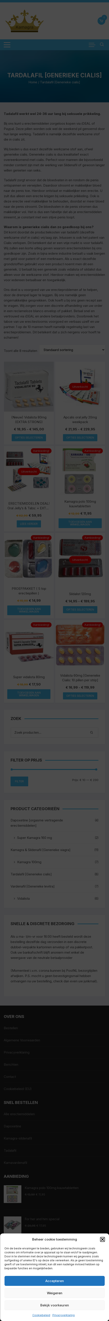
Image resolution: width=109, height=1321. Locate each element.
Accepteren (54, 1281)
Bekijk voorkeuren (54, 1305)
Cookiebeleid (41, 1315)
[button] (102, 1239)
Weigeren (54, 1293)
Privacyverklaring (63, 1315)
